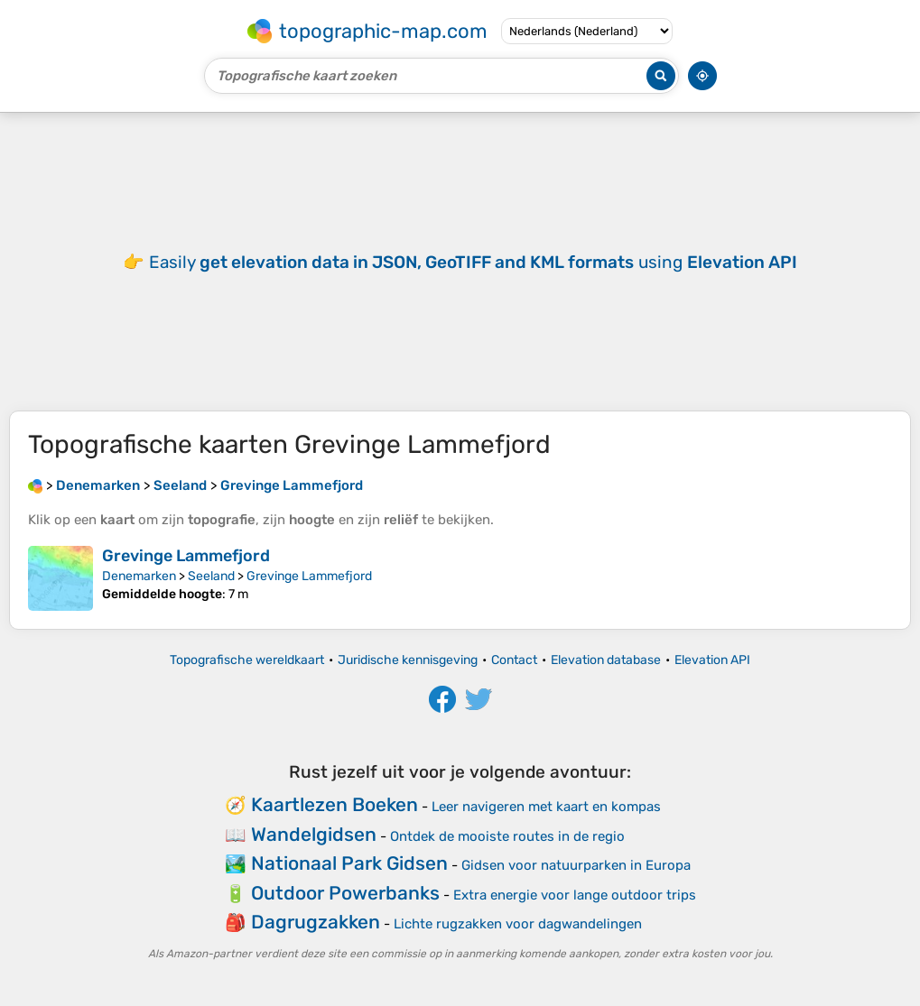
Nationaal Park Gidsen (349, 863)
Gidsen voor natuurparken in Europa (576, 865)
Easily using (473, 262)
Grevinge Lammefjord (186, 556)
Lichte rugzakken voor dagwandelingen (518, 924)
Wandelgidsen (313, 834)
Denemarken (139, 576)
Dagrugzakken (315, 921)
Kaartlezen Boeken (334, 804)
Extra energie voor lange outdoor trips (574, 895)
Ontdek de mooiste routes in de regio (507, 836)
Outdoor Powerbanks (345, 892)
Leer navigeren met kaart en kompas (546, 806)
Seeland (211, 576)
